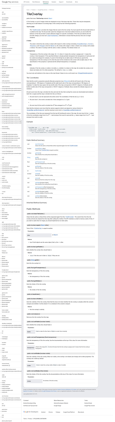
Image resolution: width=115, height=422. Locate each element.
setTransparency (39, 187)
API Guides (27, 2)
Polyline (33, 46)
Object (50, 18)
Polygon (42, 46)
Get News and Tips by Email (30, 405)
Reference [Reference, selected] (46, 2)
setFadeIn (37, 182)
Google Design (57, 405)
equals (37, 148)
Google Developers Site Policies (49, 391)
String (28, 157)
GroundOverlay (81, 44)
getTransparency (39, 162)
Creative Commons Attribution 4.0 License (66, 389)
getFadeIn (37, 153)
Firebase (58, 412)
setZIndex (37, 196)
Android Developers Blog (29, 403)
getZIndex (37, 166)
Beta (76, 2)
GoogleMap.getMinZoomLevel (35, 110)
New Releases (36, 2)
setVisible (37, 191)
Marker (53, 46)
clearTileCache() (52, 35)
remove (37, 178)
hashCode (37, 170)
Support (61, 2)
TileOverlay (45, 150)
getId (36, 157)
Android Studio (88, 403)
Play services (10, 2)
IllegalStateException (85, 73)
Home (28, 9)
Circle (90, 44)
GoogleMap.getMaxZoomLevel (72, 110)
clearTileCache (39, 144)
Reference (51, 9)
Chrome (51, 412)
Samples (54, 2)
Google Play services (42, 9)
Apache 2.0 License (27, 391)
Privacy (30, 418)
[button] (10, 20)
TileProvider (37, 30)
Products (33, 9)
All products (81, 412)
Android (43, 412)
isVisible (37, 173)
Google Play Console (89, 405)
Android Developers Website (61, 403)
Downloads (69, 2)
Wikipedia (66, 81)
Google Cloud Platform (69, 412)
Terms (25, 418)
